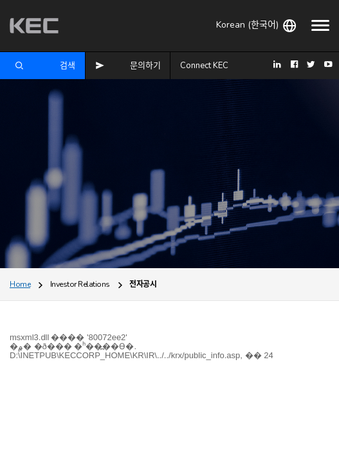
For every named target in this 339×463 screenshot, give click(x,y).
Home (20, 284)
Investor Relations (80, 284)
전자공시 (142, 284)
